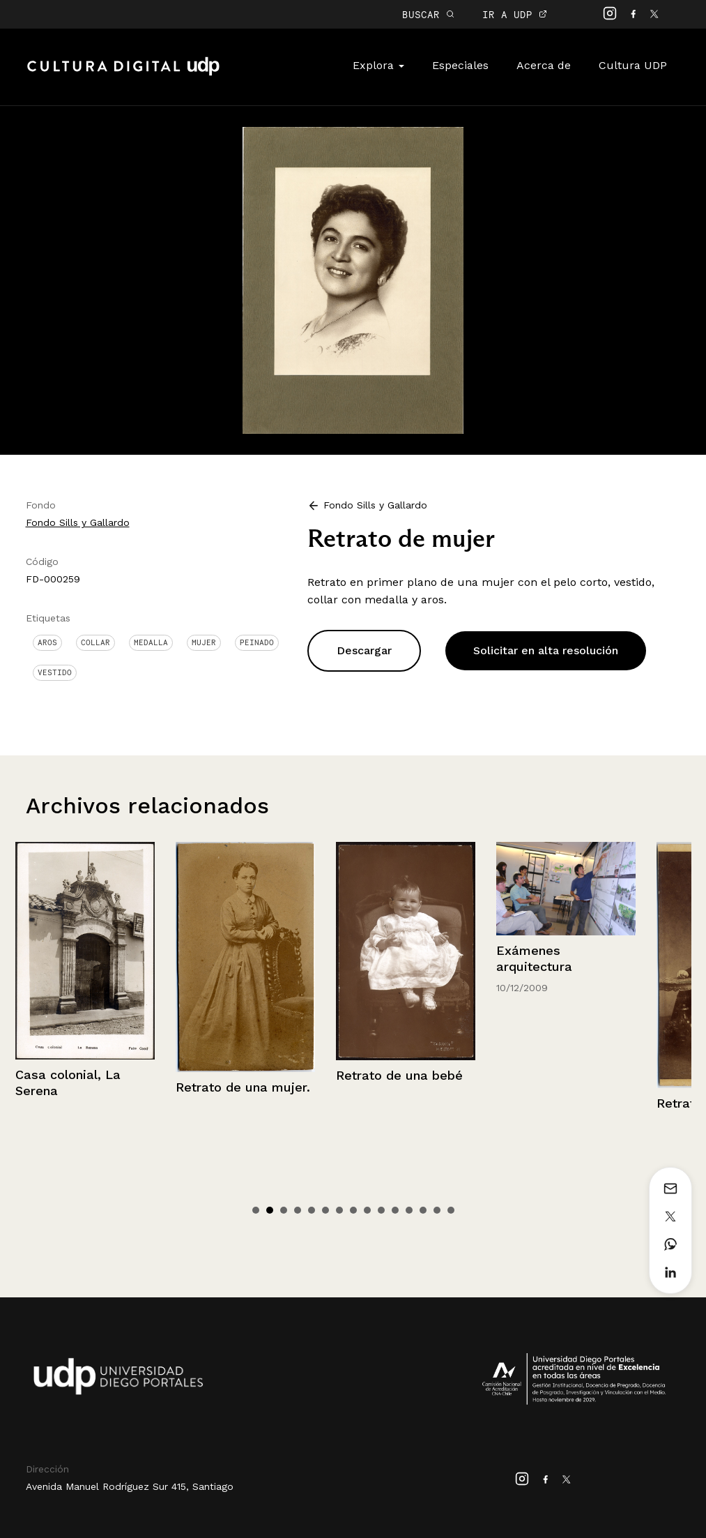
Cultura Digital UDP (123, 73)
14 (436, 1210)
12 (409, 1210)
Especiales (460, 65)
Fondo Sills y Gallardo (78, 522)
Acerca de (543, 65)
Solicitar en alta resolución (545, 650)
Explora (378, 65)
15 (450, 1210)
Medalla (151, 642)
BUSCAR (428, 14)
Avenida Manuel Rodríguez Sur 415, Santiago (129, 1486)
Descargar (364, 650)
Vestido (55, 672)
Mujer (204, 642)
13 (423, 1210)
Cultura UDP (633, 65)
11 (395, 1210)
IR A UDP (514, 14)
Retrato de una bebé (559, 1075)
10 (381, 1210)
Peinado (257, 642)
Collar (95, 642)
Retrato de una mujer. (403, 1087)
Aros (47, 642)
